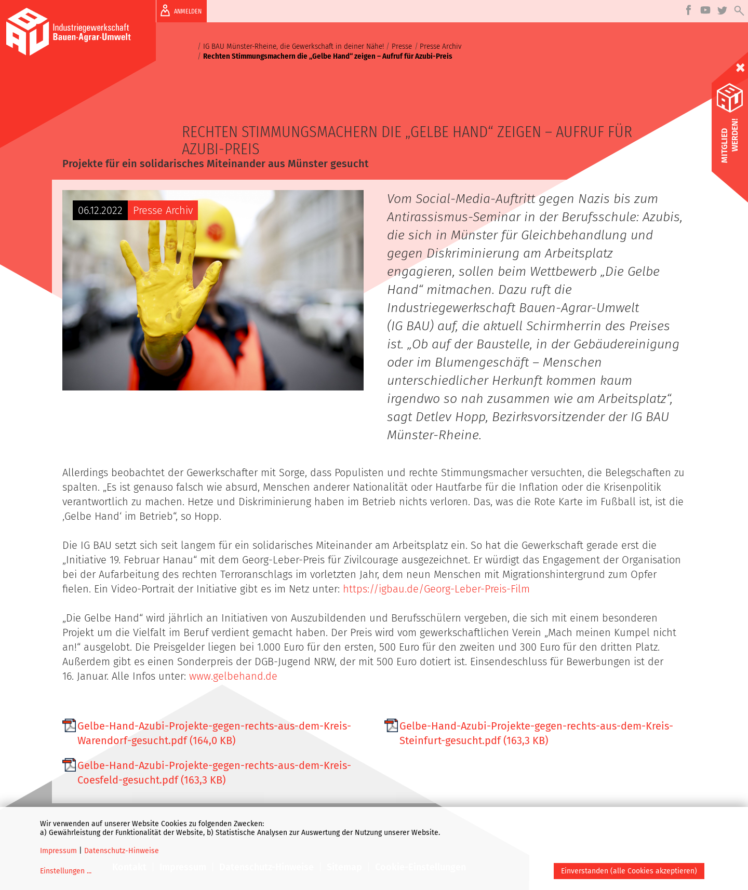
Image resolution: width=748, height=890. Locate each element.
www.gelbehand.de (233, 676)
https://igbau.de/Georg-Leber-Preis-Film (436, 589)
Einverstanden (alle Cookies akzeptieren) (629, 871)
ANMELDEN (179, 10)
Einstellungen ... (65, 871)
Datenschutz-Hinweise (121, 850)
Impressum (58, 850)
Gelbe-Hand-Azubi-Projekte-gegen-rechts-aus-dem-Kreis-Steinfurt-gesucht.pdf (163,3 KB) (536, 733)
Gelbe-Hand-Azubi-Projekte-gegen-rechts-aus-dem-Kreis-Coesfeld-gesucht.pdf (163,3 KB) (214, 772)
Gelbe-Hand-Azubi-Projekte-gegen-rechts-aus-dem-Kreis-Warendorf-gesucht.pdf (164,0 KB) (214, 733)
